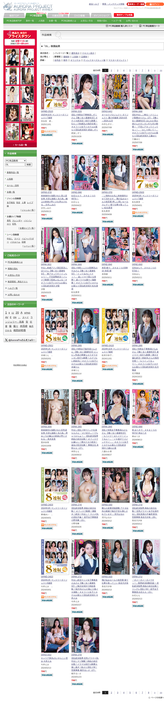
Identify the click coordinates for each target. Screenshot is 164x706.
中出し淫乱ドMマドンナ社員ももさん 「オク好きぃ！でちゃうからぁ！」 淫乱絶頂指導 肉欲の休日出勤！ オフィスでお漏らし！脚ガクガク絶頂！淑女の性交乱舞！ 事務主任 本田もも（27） (85, 439)
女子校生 (11, 202)
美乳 (9, 220)
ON (15, 317)
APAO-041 (107, 111)
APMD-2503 (138, 192)
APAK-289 (137, 345)
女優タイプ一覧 (27, 228)
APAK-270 (76, 655)
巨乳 (14, 224)
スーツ (17, 239)
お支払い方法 (87, 21)
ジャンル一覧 (28, 210)
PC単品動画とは (68, 21)
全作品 (57, 60)
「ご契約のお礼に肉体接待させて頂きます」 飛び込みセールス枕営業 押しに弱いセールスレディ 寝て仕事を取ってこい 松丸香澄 (115, 202)
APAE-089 (137, 427)
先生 (18, 202)
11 (13, 313)
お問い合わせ (132, 21)
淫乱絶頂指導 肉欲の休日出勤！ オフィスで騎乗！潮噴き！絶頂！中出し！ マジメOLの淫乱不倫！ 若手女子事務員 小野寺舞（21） (85, 514)
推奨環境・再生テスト (18, 281)
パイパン (28, 220)
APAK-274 (76, 505)
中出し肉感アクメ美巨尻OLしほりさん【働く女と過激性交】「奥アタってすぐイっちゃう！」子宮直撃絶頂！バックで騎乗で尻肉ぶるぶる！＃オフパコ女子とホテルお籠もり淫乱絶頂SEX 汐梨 (54, 277)
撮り (15, 326)
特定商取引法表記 (20, 365)
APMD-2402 (47, 577)
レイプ (30, 202)
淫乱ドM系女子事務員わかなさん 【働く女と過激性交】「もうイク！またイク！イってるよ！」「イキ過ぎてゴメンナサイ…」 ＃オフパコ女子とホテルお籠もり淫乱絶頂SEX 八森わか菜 (115, 439)
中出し (10, 239)
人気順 (41, 21)
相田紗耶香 (19, 330)
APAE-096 (76, 192)
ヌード (25, 317)
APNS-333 (107, 577)
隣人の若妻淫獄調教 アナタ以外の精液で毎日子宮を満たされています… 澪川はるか (115, 511)
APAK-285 (76, 427)
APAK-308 (137, 111)
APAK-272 (76, 577)
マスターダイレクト (117, 60)
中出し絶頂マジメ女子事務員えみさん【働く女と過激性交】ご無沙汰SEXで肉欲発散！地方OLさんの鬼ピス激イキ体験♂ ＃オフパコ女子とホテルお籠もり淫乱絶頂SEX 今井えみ (84, 589)
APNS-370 (107, 192)
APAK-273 (137, 505)
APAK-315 (76, 111)
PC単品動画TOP (14, 21)
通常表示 (75, 53)
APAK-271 (137, 577)
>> (161, 70)
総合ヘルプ (94, 4)
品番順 (84, 57)
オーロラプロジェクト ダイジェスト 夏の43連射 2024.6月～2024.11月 (115, 118)
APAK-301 (46, 264)
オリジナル (75, 60)
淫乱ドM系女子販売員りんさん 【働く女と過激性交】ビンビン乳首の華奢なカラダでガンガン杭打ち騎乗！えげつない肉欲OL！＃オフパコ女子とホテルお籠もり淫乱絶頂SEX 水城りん (84, 358)
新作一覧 (30, 21)
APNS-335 (107, 505)
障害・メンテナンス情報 (113, 4)
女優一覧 (53, 21)
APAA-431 (46, 655)
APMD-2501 (47, 345)
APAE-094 (106, 264)
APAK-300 (76, 264)
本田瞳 (23, 326)
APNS (27, 313)
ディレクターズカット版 (94, 60)
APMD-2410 (107, 345)
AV (6, 317)
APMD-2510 (47, 111)
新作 (65, 60)
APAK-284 (106, 427)
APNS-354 (46, 427)
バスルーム (15, 242)
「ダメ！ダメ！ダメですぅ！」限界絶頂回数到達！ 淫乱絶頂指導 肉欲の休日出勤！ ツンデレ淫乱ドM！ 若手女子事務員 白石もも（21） (145, 586)
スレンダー (17, 220)
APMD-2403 (47, 505)
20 (17, 312)
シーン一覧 (29, 246)
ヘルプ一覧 (116, 21)
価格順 (66, 57)
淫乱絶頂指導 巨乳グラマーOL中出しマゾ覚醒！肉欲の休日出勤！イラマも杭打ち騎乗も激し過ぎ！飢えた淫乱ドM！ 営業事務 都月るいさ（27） (85, 664)
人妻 (24, 202)
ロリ (9, 224)
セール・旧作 (13, 185)
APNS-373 (46, 192)
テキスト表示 (88, 53)
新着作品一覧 (13, 172)
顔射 (24, 242)
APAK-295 (76, 345)
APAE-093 (137, 264)
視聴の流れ (102, 21)
